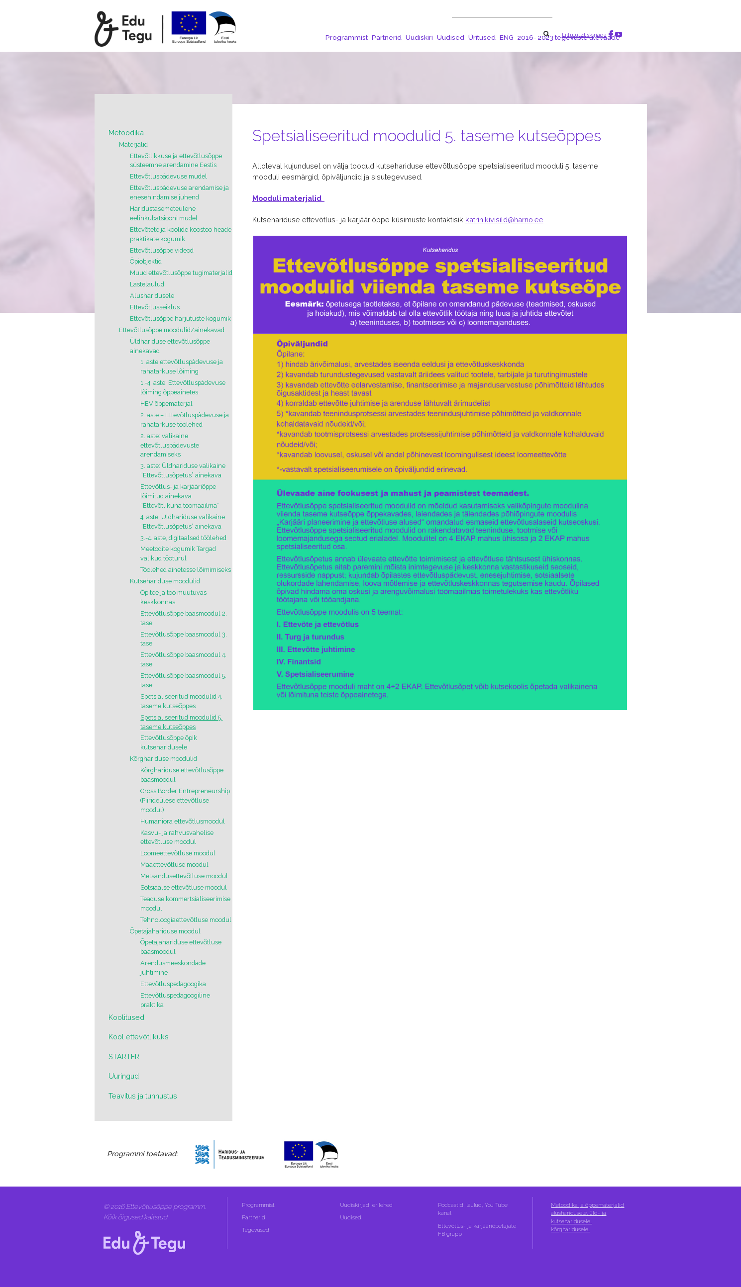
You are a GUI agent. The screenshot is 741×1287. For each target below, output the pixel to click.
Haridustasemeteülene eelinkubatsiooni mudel (164, 213)
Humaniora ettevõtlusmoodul (182, 821)
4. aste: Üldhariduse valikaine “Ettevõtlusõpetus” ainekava (182, 521)
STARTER (123, 1056)
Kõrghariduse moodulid (163, 758)
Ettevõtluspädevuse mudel (168, 176)
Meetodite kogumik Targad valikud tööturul (178, 553)
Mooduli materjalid (288, 198)
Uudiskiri (419, 37)
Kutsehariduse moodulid (165, 581)
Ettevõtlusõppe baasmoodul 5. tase (183, 680)
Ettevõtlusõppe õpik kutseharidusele (168, 742)
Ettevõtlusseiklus (155, 307)
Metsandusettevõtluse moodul (184, 876)
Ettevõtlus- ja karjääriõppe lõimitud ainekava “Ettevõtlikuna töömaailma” (179, 496)
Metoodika (126, 132)
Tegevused (256, 1230)
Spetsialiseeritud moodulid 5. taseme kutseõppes (181, 722)
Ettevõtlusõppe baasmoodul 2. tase (183, 618)
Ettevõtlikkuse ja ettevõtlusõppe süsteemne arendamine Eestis (176, 160)
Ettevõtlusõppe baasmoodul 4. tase (183, 659)
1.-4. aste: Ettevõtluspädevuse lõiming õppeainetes (182, 387)
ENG (507, 37)
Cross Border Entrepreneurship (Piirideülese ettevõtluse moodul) (185, 800)
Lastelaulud (147, 284)
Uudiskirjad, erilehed (367, 1205)
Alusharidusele (152, 295)
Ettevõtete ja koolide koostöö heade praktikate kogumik (180, 234)
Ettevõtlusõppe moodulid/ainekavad (171, 330)
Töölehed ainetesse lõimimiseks (185, 569)
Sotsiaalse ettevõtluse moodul (183, 887)
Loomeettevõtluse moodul (177, 853)
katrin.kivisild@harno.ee (504, 219)
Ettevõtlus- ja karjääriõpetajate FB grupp (477, 1230)
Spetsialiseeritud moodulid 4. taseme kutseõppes (181, 701)
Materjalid (133, 144)
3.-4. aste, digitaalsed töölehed (183, 538)
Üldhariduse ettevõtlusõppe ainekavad (170, 346)
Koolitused (126, 1017)
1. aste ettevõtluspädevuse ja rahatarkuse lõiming (181, 366)
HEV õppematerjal (166, 403)
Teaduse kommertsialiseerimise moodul (185, 903)
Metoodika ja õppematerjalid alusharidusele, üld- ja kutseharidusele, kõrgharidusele (587, 1217)
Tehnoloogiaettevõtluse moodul (185, 919)
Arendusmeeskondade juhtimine (173, 967)
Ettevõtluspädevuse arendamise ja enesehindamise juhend (179, 192)
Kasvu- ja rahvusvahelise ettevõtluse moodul (176, 837)
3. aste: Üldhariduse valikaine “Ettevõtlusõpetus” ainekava (182, 470)
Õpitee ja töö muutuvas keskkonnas (173, 597)
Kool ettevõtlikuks (138, 1036)
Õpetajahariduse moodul (165, 931)
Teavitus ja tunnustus (142, 1096)
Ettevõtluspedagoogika (173, 984)
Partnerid (387, 37)
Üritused (482, 37)
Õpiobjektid (146, 261)
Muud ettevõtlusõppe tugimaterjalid (181, 272)
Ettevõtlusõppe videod (162, 250)
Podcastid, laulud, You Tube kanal (473, 1209)
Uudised (450, 37)
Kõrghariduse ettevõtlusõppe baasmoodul (181, 774)
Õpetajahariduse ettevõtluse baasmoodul (180, 946)
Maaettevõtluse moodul (174, 864)
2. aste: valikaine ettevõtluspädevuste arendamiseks (169, 445)
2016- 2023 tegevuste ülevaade (569, 37)
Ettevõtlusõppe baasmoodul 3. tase (183, 639)
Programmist (346, 37)
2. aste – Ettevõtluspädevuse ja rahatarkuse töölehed (184, 419)
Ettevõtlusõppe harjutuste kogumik (180, 318)
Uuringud (123, 1076)
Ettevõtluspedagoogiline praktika (175, 1000)
